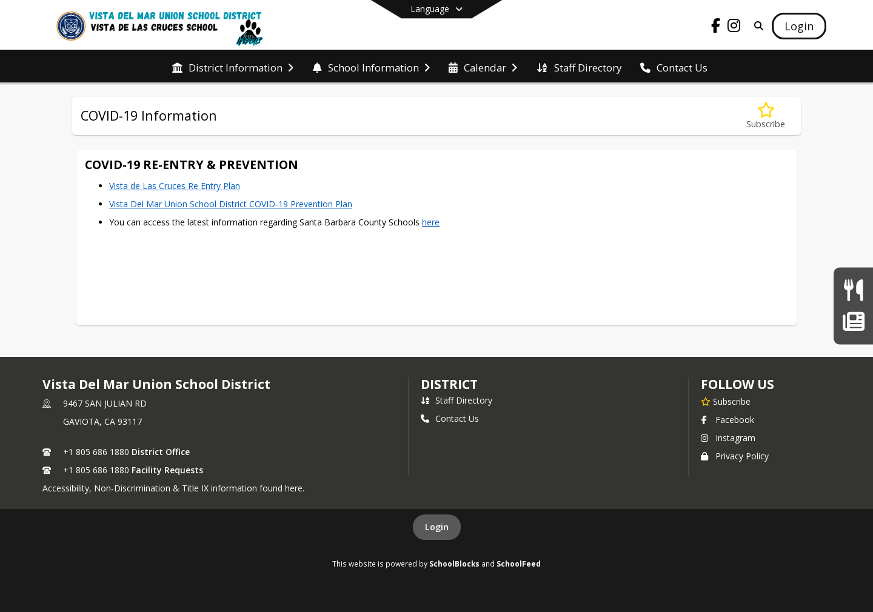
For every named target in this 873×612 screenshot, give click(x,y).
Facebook (727, 419)
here (431, 222)
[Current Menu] (853, 290)
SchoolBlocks (454, 563)
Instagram (728, 438)
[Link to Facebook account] (716, 27)
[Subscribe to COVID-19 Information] (765, 116)
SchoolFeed (519, 563)
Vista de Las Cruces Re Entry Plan (174, 185)
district (449, 384)
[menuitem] (232, 66)
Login (437, 527)
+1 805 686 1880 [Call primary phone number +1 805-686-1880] (96, 451)
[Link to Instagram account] (734, 27)
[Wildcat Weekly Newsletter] (853, 321)
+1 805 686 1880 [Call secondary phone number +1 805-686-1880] (96, 470)
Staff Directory (456, 400)
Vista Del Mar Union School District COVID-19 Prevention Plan (230, 204)
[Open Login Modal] (799, 26)
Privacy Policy (735, 456)
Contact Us (450, 418)
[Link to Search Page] (756, 26)
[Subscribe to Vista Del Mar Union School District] (726, 401)
